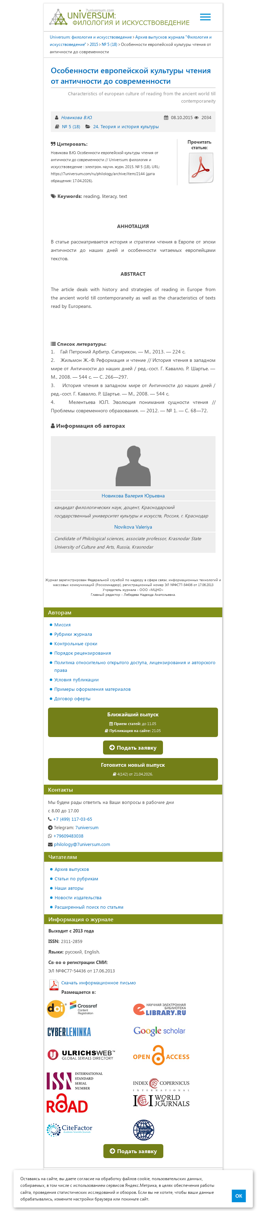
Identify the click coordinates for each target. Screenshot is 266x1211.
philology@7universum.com (79, 844)
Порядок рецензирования (82, 653)
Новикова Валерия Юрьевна (133, 495)
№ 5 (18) (71, 126)
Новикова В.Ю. (76, 117)
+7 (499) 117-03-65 (70, 819)
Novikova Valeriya (133, 526)
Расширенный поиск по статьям (89, 907)
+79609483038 (65, 836)
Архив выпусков (72, 869)
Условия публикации (76, 679)
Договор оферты (72, 698)
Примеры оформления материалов (92, 689)
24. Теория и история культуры (126, 126)
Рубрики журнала (73, 634)
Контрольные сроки (75, 643)
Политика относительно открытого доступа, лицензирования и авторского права (135, 666)
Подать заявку (133, 747)
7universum (73, 827)
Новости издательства (78, 897)
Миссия (62, 624)
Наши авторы (69, 888)
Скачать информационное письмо (98, 982)
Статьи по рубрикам (76, 878)
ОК (239, 1196)
